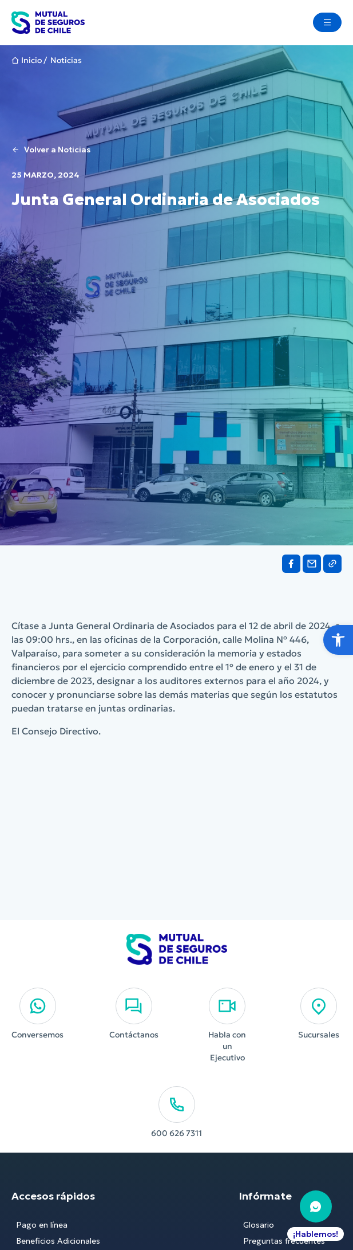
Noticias (66, 60)
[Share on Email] (312, 564)
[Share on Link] (332, 564)
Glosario (258, 1225)
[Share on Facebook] (291, 564)
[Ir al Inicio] (48, 22)
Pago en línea (42, 1225)
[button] (338, 640)
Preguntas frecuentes (284, 1241)
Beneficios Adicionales (58, 1241)
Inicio (31, 60)
